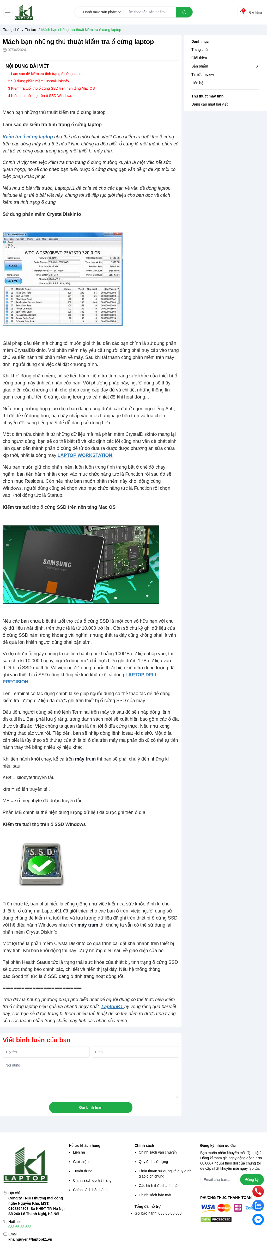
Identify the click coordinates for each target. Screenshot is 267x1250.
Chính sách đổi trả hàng (92, 1180)
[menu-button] (8, 12)
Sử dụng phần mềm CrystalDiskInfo (40, 81)
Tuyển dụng (82, 1171)
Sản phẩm (199, 66)
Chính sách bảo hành (90, 1190)
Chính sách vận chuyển (158, 1152)
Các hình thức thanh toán (159, 1186)
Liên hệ (197, 83)
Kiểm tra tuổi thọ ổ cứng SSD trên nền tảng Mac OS (53, 88)
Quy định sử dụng (153, 1162)
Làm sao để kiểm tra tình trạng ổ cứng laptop (47, 74)
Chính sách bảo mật (155, 1195)
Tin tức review (202, 74)
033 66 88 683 (20, 1227)
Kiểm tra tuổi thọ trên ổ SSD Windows (41, 96)
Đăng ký (252, 1180)
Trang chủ (199, 49)
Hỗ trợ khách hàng (84, 1145)
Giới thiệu (199, 58)
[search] (184, 12)
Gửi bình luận (90, 1107)
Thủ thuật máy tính (207, 96)
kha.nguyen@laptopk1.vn (30, 1239)
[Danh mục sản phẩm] (103, 12)
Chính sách (144, 1145)
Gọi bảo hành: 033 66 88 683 (158, 1213)
